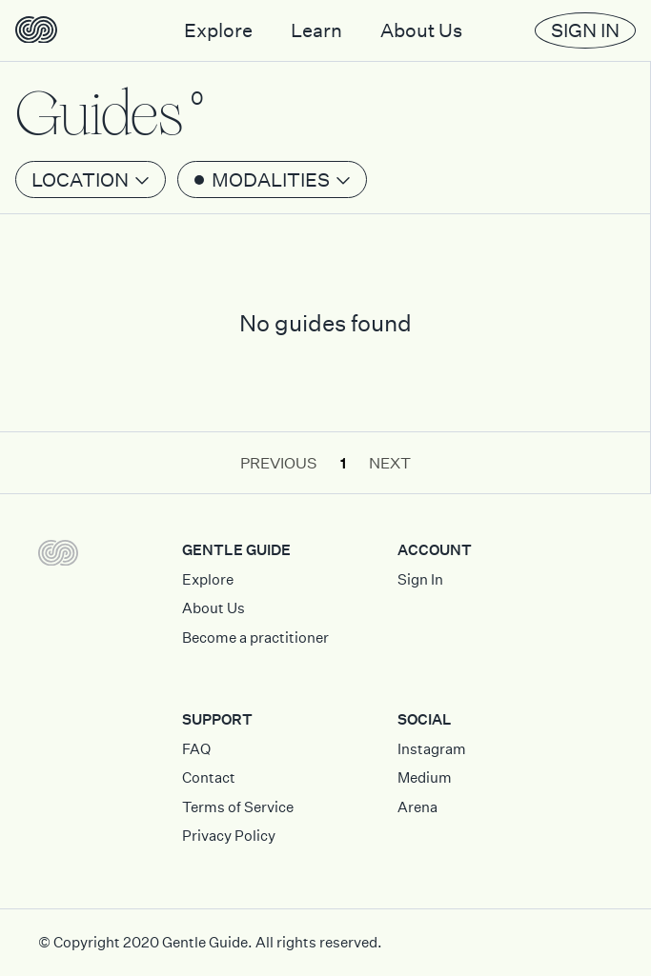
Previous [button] (278, 462)
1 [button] (343, 462)
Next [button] (390, 462)
